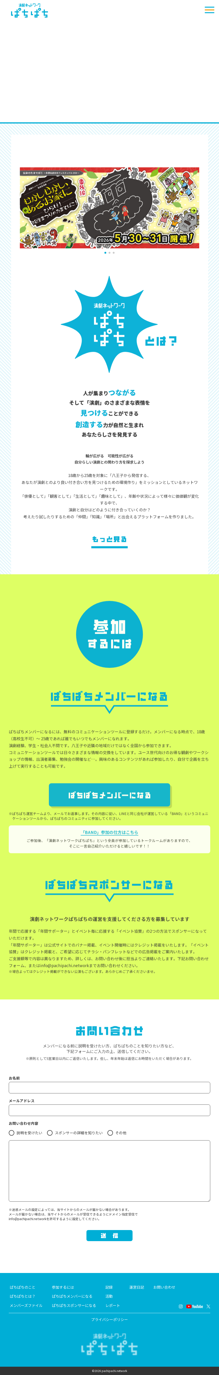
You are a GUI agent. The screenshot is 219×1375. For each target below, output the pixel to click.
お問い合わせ (164, 1287)
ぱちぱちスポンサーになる (74, 1305)
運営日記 (136, 1287)
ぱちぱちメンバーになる (72, 1296)
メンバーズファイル (26, 1305)
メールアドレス (22, 1101)
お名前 (14, 1078)
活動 (109, 1296)
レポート (112, 1305)
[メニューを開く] (209, 10)
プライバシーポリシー (109, 1319)
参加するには (63, 1287)
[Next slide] (193, 210)
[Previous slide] (25, 210)
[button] (105, 253)
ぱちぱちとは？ (23, 1296)
